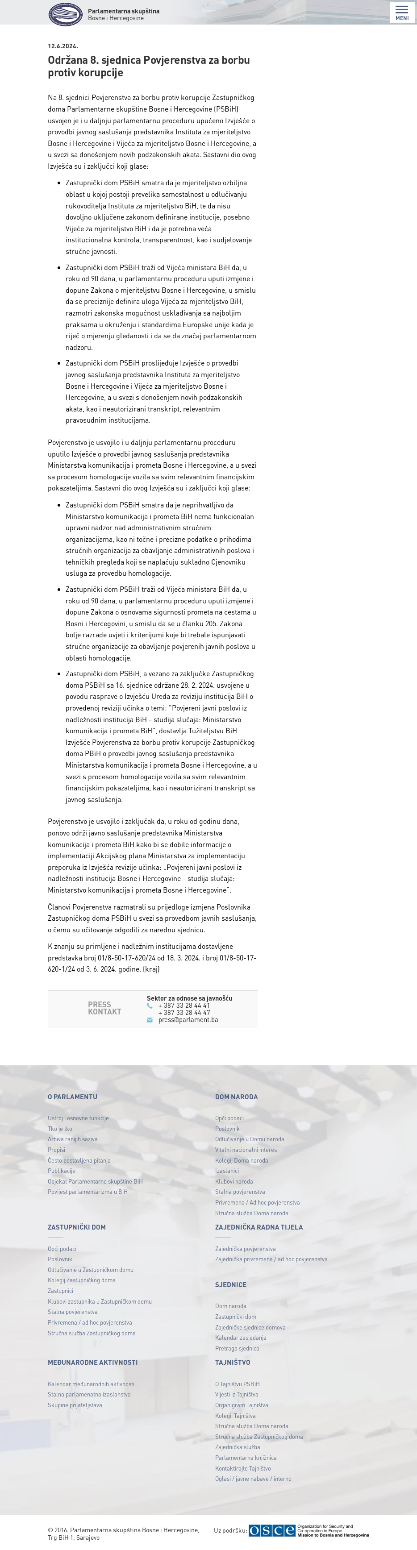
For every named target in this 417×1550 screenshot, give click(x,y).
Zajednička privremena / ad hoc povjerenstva (271, 1259)
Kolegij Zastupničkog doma (82, 1280)
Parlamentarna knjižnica (246, 1457)
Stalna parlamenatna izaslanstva (89, 1394)
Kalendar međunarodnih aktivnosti (91, 1384)
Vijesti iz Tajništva (237, 1394)
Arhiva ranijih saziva (73, 1139)
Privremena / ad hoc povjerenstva (90, 1322)
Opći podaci (229, 1118)
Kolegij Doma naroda (241, 1160)
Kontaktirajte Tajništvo (243, 1468)
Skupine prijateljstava (75, 1405)
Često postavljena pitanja (79, 1160)
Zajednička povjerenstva (245, 1248)
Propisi (56, 1149)
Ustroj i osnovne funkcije (78, 1118)
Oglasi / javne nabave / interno (253, 1478)
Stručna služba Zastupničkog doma (92, 1333)
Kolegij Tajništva (235, 1415)
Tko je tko (60, 1128)
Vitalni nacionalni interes (246, 1149)
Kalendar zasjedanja (241, 1337)
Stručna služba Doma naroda (251, 1213)
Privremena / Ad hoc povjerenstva (257, 1202)
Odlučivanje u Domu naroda (249, 1139)
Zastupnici (60, 1290)
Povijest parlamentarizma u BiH (88, 1191)
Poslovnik (227, 1128)
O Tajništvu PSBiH (237, 1384)
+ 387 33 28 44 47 (184, 1012)
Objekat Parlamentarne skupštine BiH (95, 1181)
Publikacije (61, 1170)
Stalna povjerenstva (240, 1191)
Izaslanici (227, 1170)
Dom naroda (230, 1305)
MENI (402, 13)
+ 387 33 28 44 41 (184, 1005)
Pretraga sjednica (237, 1348)
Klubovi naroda (234, 1181)
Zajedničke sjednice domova (250, 1327)
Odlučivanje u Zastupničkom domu (90, 1269)
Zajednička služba (237, 1446)
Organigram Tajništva (241, 1405)
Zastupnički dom (235, 1316)
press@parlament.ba (188, 1019)
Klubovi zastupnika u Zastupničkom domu (100, 1301)
